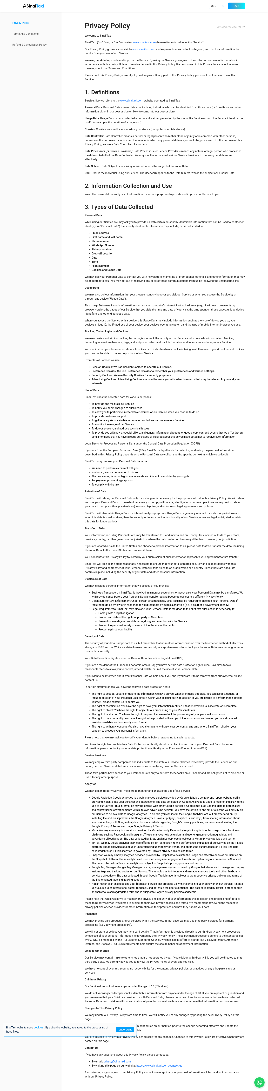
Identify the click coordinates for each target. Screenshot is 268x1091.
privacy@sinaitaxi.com (117, 1061)
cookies (38, 1027)
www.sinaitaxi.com (144, 42)
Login (236, 6)
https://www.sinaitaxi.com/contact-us (159, 1065)
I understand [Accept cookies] (124, 1029)
